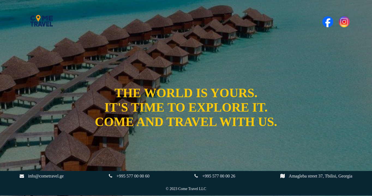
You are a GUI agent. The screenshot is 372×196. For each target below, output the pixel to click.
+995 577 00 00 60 (132, 176)
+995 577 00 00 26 (218, 176)
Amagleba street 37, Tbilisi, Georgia (320, 176)
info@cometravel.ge (46, 176)
